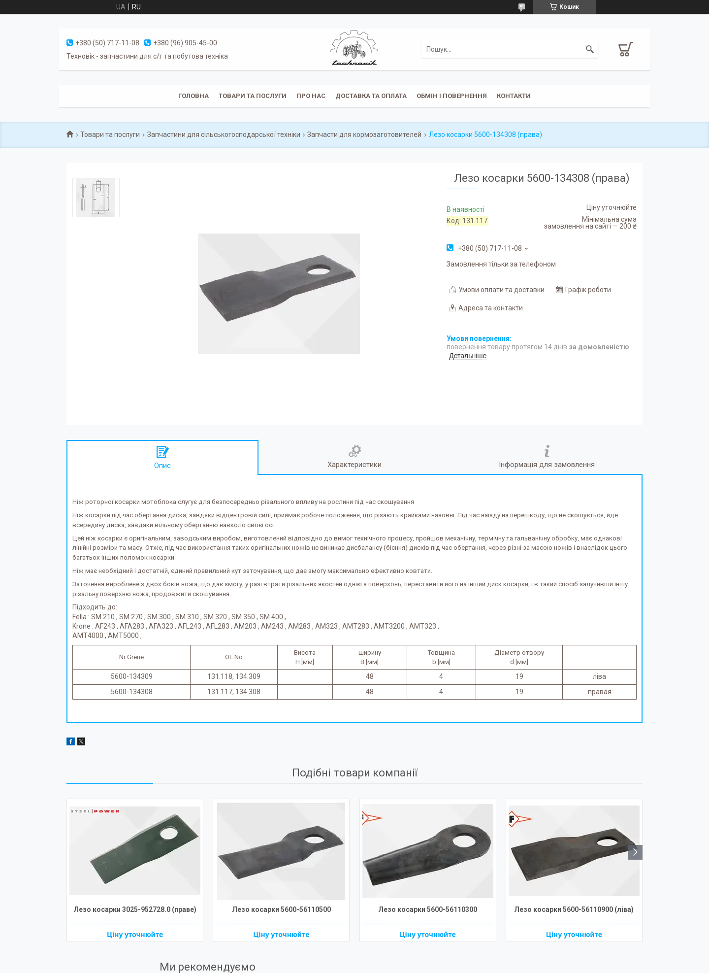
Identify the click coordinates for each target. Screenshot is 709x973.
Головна (193, 96)
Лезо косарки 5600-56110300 (427, 909)
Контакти (514, 96)
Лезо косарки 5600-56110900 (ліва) (574, 909)
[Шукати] (590, 49)
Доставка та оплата (371, 96)
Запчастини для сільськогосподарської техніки (223, 134)
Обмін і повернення (452, 96)
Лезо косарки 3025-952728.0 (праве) (134, 909)
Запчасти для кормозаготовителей (364, 134)
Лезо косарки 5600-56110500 (281, 909)
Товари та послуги (253, 96)
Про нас (310, 96)
